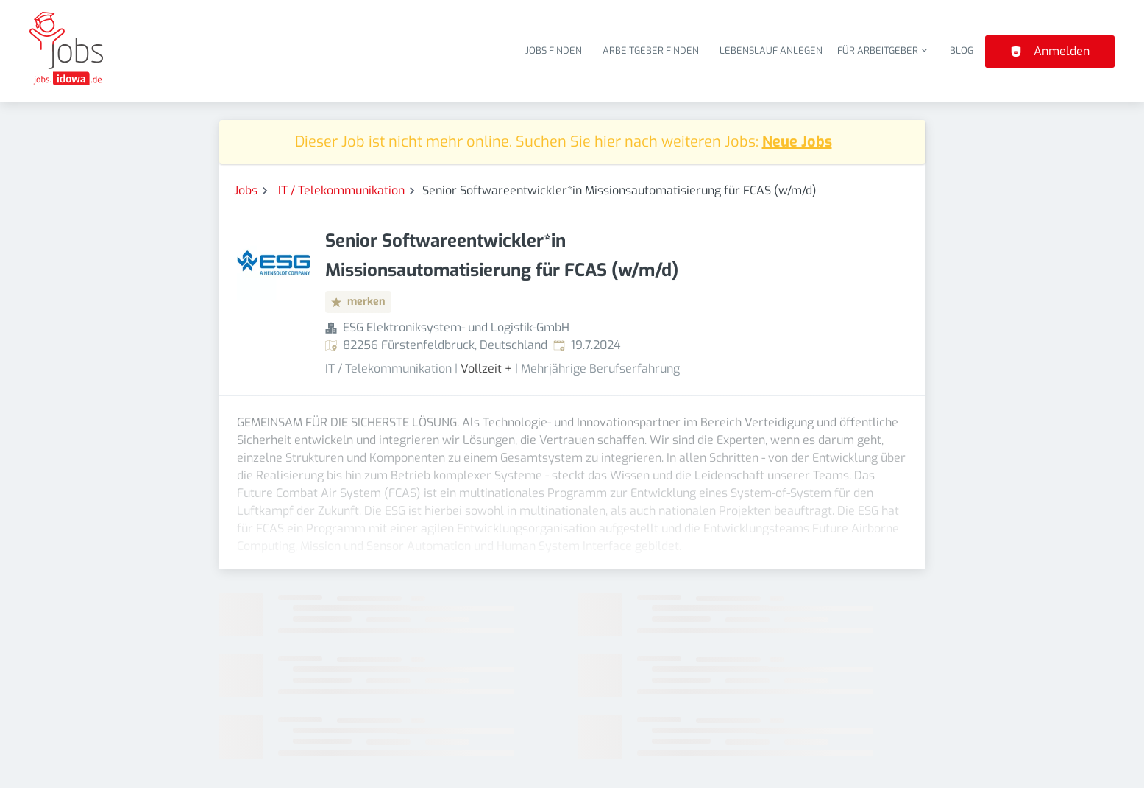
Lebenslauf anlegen (771, 50)
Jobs (245, 190)
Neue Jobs (797, 142)
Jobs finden (553, 50)
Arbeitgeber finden (651, 50)
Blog (961, 50)
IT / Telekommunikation (341, 190)
